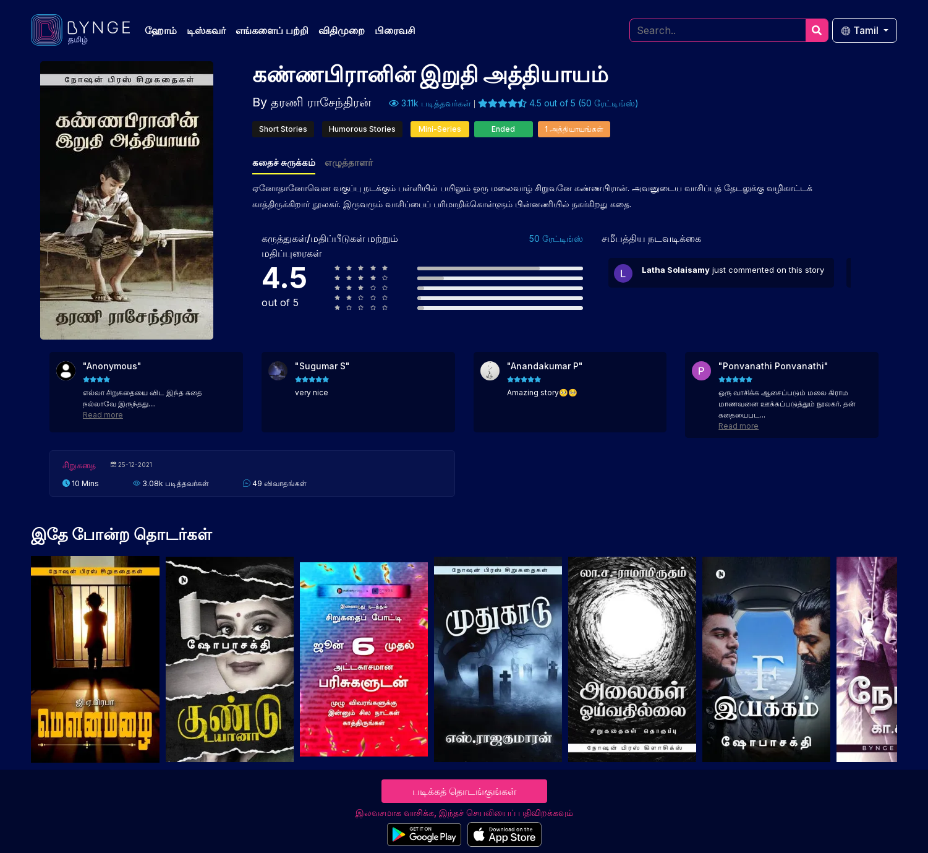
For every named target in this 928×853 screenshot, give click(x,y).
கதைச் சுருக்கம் (283, 162)
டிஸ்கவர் (206, 30)
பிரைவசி (395, 30)
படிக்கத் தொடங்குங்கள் (464, 791)
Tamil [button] (861, 30)
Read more (103, 414)
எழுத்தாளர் (349, 162)
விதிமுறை (341, 30)
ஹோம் (161, 30)
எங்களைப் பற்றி (272, 30)
